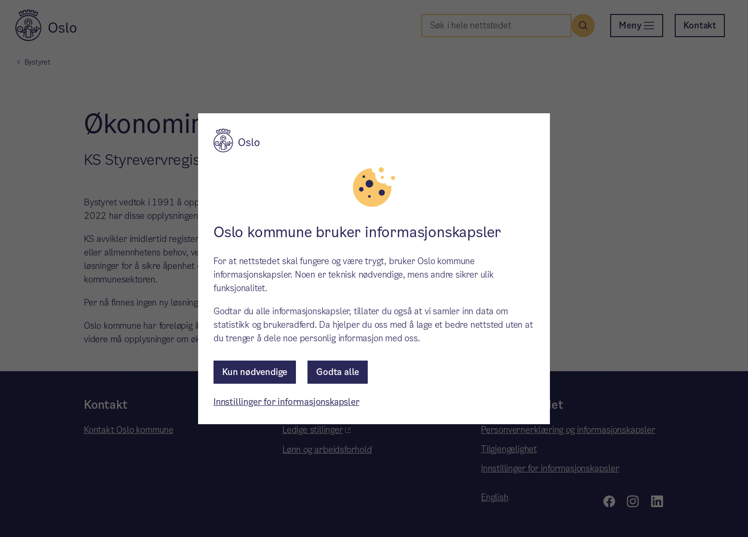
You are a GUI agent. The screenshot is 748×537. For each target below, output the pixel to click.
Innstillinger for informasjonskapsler (287, 402)
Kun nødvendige (254, 372)
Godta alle (337, 372)
